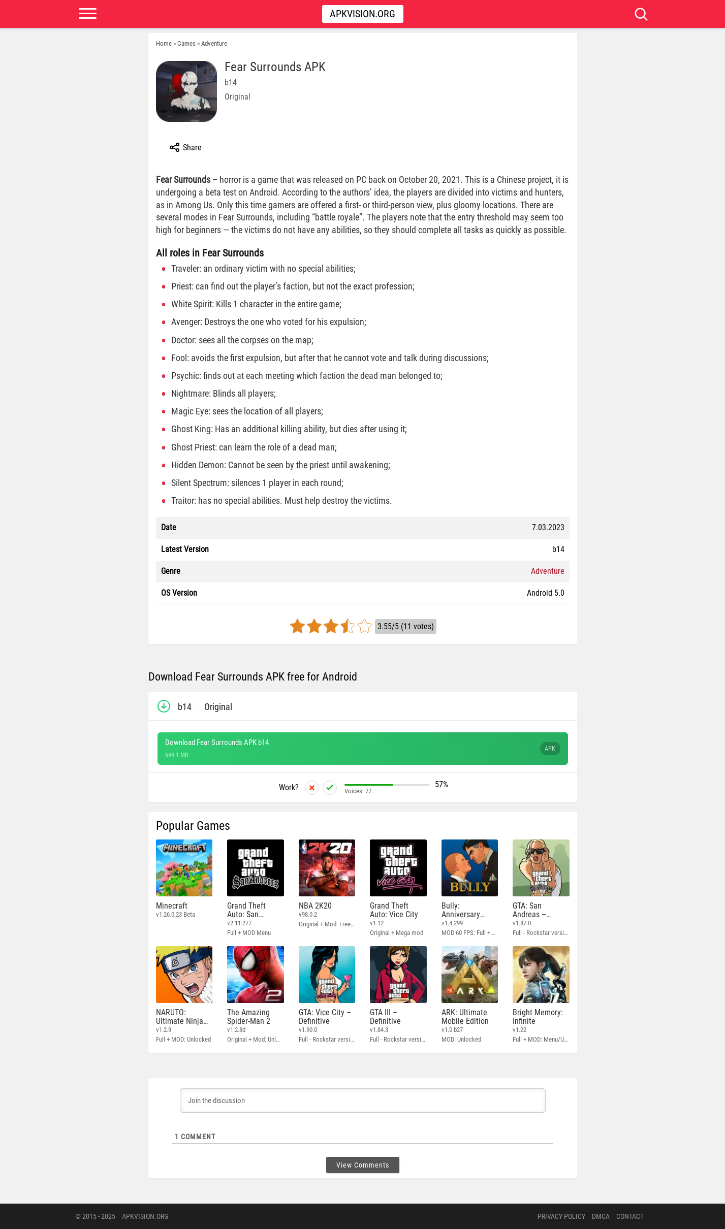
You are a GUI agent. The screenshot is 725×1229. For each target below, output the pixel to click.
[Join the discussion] (363, 1100)
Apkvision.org (362, 14)
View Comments (362, 1165)
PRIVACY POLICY (561, 1216)
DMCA (601, 1216)
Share (185, 147)
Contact (630, 1216)
